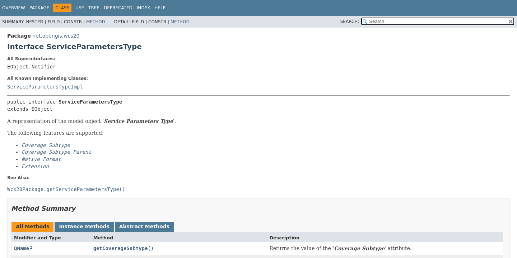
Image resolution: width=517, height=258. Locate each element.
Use (79, 7)
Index (143, 7)
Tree (93, 7)
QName (21, 248)
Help (160, 7)
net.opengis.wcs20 (55, 36)
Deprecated (118, 7)
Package (39, 7)
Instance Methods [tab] (84, 226)
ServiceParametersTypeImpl (45, 87)
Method (95, 21)
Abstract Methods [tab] (144, 226)
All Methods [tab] (32, 226)
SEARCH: (349, 21)
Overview (13, 7)
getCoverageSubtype (120, 248)
